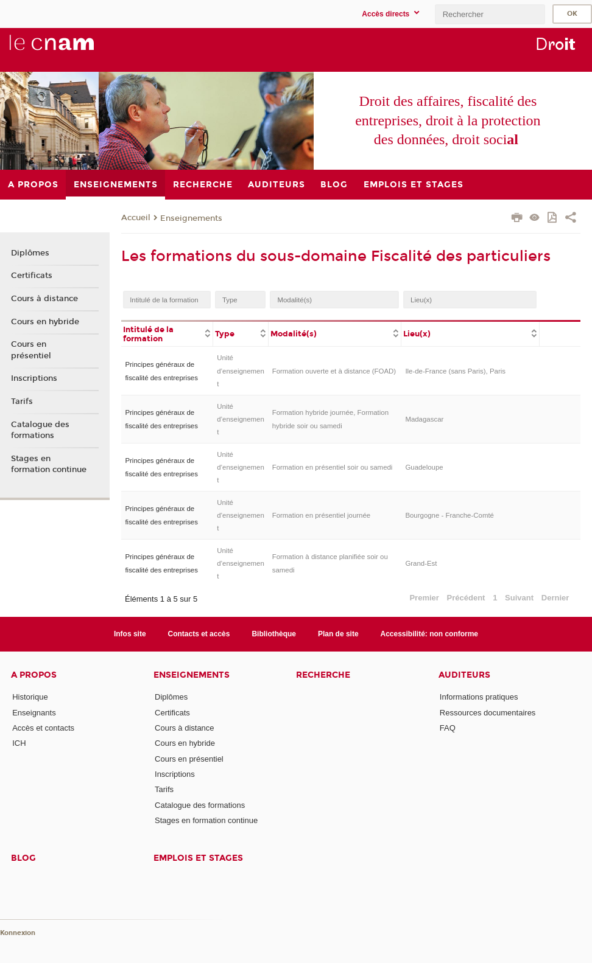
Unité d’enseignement (240, 371)
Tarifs (22, 401)
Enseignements (191, 218)
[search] (489, 14)
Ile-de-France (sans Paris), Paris (455, 371)
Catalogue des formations (40, 430)
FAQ (448, 727)
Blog (23, 858)
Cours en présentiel (31, 349)
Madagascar (424, 419)
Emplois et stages (198, 858)
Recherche (323, 675)
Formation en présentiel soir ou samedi (332, 467)
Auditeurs (464, 675)
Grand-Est (421, 563)
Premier (424, 597)
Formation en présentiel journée (321, 515)
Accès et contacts (43, 727)
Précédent (466, 597)
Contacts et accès (199, 634)
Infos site (130, 634)
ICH (19, 743)
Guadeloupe (424, 467)
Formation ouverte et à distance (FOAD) (334, 371)
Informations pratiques (479, 696)
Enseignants (34, 712)
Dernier (555, 597)
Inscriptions (34, 378)
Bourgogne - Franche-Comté (449, 515)
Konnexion (17, 933)
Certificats (31, 275)
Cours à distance (44, 299)
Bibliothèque (274, 634)
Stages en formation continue (48, 464)
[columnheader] (167, 333)
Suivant (519, 597)
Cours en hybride (45, 322)
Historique (30, 696)
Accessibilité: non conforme (430, 634)
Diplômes (30, 253)
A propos (34, 675)
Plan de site (338, 634)
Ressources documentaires (488, 712)
